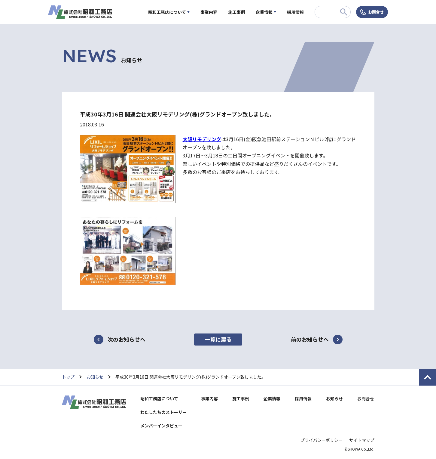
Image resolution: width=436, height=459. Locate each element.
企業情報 (264, 12)
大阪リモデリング (202, 139)
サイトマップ (361, 440)
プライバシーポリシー (321, 440)
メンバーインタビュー (161, 426)
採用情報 (295, 12)
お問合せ (376, 12)
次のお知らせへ (126, 339)
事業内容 (208, 12)
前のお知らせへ (310, 339)
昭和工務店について (167, 12)
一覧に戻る (218, 339)
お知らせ (95, 377)
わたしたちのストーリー (163, 412)
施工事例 (236, 12)
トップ (68, 377)
